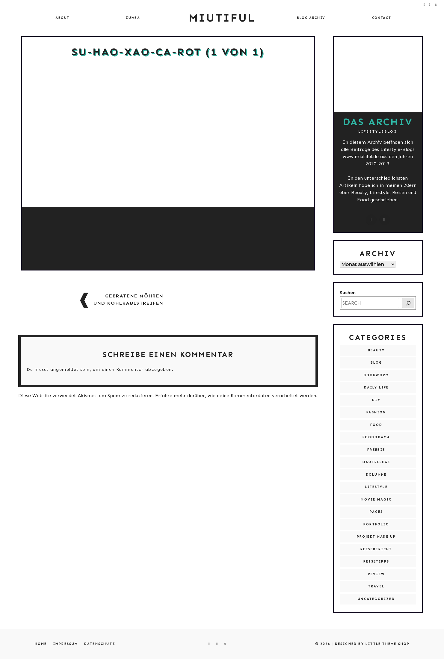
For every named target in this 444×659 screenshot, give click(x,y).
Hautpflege (376, 462)
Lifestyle (376, 487)
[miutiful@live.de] (384, 219)
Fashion (376, 412)
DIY (376, 400)
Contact (381, 18)
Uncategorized (376, 599)
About (62, 18)
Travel (376, 586)
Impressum (65, 644)
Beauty (376, 350)
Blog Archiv (311, 18)
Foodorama (376, 437)
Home (41, 644)
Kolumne (376, 475)
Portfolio (376, 524)
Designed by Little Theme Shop (372, 644)
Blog (376, 363)
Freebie (376, 450)
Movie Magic (376, 499)
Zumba (133, 18)
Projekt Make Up (376, 537)
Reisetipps (376, 561)
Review (376, 574)
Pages (376, 512)
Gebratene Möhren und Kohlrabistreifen (128, 299)
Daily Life (376, 387)
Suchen (348, 292)
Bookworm (376, 375)
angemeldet (64, 369)
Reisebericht (376, 549)
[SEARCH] (408, 303)
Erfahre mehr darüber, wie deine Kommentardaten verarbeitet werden (235, 395)
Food (376, 425)
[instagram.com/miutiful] (371, 219)
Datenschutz (99, 644)
